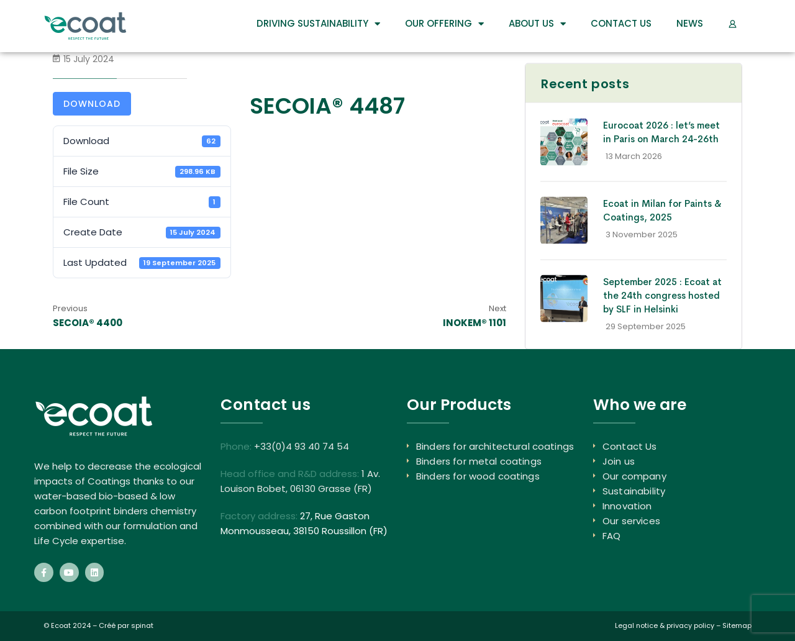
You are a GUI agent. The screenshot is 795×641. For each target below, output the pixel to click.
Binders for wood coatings (478, 476)
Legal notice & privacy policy (664, 625)
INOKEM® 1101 (474, 322)
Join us (618, 461)
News (689, 23)
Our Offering (444, 24)
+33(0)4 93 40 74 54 (301, 446)
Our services (631, 520)
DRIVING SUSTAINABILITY (318, 24)
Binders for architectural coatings (495, 446)
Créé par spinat (126, 625)
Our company (634, 476)
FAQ (611, 535)
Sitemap (737, 625)
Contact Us (621, 23)
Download (91, 104)
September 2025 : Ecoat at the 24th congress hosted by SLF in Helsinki (662, 295)
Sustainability (633, 491)
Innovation (627, 505)
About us (537, 24)
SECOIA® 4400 (87, 322)
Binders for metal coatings (479, 461)
